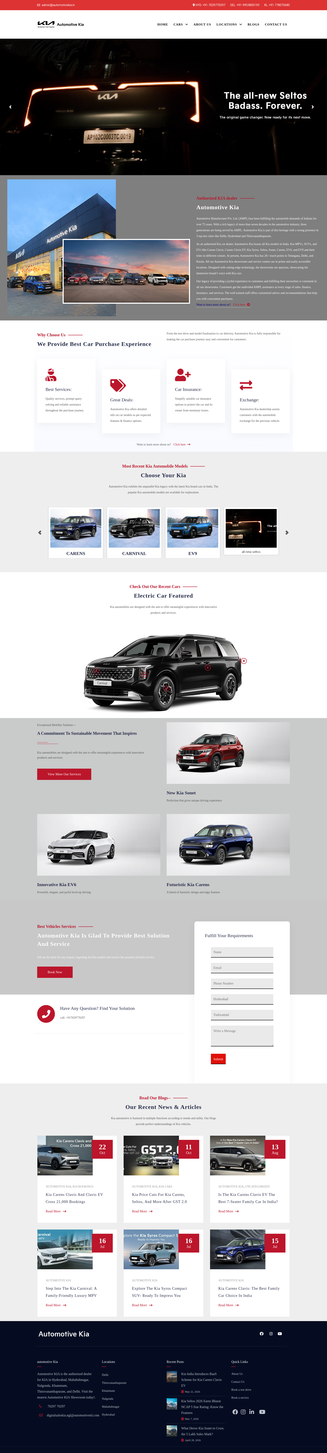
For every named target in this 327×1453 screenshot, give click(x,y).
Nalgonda (107, 1398)
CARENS (75, 553)
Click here (241, 304)
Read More (56, 1211)
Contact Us (238, 1381)
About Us (237, 1373)
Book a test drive (241, 1389)
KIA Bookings (82, 1186)
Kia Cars (165, 1186)
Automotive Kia (58, 1186)
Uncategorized (257, 1186)
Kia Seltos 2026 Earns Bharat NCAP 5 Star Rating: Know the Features (202, 1407)
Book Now (55, 972)
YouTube (280, 1333)
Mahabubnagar (110, 1406)
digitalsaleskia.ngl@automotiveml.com (73, 1415)
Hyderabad (108, 1414)
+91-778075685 (279, 5)
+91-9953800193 (248, 5)
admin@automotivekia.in (58, 5)
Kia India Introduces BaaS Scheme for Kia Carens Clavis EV (201, 1379)
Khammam (108, 1390)
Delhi (105, 1374)
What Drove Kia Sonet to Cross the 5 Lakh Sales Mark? (202, 1431)
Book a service (240, 1397)
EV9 (192, 553)
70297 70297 (56, 1406)
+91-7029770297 (214, 5)
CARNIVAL (134, 553)
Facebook (262, 1333)
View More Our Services (64, 774)
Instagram (271, 1333)
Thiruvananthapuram (114, 1382)
